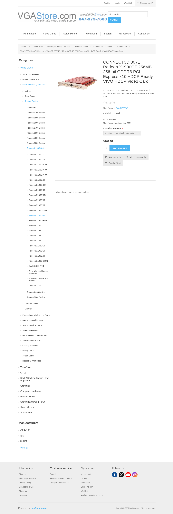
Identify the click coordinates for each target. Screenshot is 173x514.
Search (114, 20)
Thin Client (25, 367)
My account (125, 33)
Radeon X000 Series (36, 292)
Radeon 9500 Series (36, 118)
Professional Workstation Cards (36, 315)
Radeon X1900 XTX (37, 185)
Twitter (121, 474)
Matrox (28, 91)
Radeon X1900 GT (37, 215)
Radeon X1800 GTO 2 (38, 261)
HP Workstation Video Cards (35, 335)
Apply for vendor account (92, 495)
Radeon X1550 (35, 235)
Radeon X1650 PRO (38, 170)
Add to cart (120, 148)
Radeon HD (32, 107)
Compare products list (59, 483)
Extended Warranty (112, 128)
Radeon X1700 (35, 286)
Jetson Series (28, 356)
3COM (23, 441)
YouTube (128, 474)
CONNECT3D (122, 108)
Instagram (135, 474)
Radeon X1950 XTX (37, 195)
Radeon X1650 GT (37, 246)
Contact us (143, 33)
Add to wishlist (115, 157)
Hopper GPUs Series (32, 361)
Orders (84, 478)
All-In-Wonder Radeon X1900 (38, 279)
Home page (29, 33)
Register (107, 3)
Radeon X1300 (35, 225)
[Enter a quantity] (106, 148)
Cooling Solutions (30, 345)
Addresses (85, 483)
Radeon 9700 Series (36, 128)
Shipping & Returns (27, 478)
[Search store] (128, 14)
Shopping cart (87, 487)
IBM (22, 436)
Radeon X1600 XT (37, 180)
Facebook (114, 474)
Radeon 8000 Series (36, 297)
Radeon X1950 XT (37, 205)
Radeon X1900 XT (37, 190)
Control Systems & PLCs (32, 402)
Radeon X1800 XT (37, 160)
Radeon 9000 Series (36, 143)
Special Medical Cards (32, 325)
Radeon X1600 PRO (38, 165)
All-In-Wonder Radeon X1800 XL (38, 272)
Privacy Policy (25, 483)
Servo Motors (70, 33)
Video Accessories (31, 330)
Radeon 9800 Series (36, 133)
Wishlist (84, 491)
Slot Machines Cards (32, 340)
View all (24, 448)
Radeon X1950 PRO (38, 210)
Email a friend (115, 163)
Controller (25, 386)
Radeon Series (31, 101)
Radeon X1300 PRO (38, 175)
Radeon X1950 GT (37, 251)
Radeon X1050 (35, 241)
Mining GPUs (28, 351)
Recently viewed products (61, 478)
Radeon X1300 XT (37, 256)
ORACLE (25, 430)
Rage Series (30, 96)
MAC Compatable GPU (33, 320)
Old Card (29, 309)
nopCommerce (38, 508)
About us (23, 491)
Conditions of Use (27, 487)
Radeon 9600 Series (36, 123)
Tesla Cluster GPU (31, 74)
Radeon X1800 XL (37, 154)
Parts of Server (27, 396)
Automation (91, 33)
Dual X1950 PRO (36, 266)
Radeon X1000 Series (36, 148)
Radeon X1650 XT (37, 200)
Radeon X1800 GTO (38, 220)
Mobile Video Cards (31, 79)
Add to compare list (138, 157)
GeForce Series (31, 304)
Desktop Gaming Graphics (34, 84)
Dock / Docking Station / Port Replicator (34, 379)
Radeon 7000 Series (36, 138)
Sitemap (22, 474)
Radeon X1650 (35, 230)
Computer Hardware (30, 391)
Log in (117, 3)
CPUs (23, 373)
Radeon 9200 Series (36, 113)
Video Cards (49, 33)
